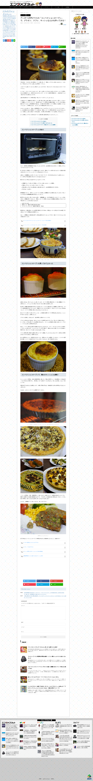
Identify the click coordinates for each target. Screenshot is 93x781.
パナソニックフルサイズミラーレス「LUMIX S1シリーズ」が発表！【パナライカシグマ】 (83, 731)
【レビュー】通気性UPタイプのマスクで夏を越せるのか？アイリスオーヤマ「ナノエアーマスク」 (82, 67)
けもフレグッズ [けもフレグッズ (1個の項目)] (11, 32)
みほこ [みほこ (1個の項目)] (8, 25)
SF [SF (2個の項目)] (13, 15)
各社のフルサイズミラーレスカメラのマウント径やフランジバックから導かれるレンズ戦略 (83, 737)
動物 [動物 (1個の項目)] (7, 30)
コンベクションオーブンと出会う (38, 121)
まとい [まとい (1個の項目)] (11, 25)
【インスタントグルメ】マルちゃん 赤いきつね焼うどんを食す (42, 647)
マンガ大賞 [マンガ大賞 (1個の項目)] (11, 24)
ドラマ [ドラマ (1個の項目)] (12, 33)
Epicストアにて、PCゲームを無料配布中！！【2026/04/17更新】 (30, 726)
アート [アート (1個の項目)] (4, 25)
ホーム (15, 7)
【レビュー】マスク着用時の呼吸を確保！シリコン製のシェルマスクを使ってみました (82, 74)
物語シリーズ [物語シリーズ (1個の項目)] (8, 20)
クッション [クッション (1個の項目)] (13, 26)
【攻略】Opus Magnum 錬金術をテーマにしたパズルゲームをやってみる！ (30, 737)
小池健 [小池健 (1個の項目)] (15, 24)
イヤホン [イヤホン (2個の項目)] (5, 18)
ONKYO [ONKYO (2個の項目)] (14, 18)
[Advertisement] (43, 35)
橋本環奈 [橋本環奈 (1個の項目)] (5, 30)
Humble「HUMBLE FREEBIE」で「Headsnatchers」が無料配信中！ (30, 748)
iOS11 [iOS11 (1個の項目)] (4, 37)
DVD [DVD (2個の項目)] (9, 19)
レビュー (36, 7)
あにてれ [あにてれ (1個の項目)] (7, 32)
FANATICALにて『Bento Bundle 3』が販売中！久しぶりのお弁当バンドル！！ (30, 742)
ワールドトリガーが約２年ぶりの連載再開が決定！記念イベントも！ (65, 726)
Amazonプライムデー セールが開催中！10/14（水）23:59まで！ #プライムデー (82, 52)
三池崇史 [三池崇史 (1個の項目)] (7, 36)
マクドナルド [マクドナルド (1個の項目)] (7, 31)
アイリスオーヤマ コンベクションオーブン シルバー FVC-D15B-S (37, 220)
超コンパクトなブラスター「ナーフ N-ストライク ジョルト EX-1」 (43, 677)
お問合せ (52, 778)
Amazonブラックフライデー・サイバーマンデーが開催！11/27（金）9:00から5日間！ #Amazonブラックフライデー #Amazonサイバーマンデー (82, 43)
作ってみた (24, 589)
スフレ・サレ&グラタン (29, 546)
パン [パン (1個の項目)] (10, 31)
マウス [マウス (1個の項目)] (9, 33)
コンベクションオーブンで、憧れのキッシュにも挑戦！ (43, 124)
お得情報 (67, 7)
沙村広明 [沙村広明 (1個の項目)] (10, 36)
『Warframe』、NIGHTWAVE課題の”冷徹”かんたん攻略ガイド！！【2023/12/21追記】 (30, 731)
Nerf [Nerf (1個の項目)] (9, 26)
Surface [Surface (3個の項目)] (5, 15)
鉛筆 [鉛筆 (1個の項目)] (6, 23)
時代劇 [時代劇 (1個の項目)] (5, 36)
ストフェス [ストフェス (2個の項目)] (9, 18)
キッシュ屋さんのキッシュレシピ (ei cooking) (33, 551)
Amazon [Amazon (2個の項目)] (11, 15)
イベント (46, 7)
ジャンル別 (57, 7)
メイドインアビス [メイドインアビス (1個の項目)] (11, 30)
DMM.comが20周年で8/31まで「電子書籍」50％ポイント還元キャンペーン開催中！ (65, 731)
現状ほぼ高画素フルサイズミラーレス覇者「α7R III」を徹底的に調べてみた (83, 726)
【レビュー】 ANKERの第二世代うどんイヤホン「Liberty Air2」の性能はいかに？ (82, 108)
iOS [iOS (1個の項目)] (10, 26)
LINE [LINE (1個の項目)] (6, 25)
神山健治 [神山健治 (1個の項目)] (6, 26)
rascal (64, 24)
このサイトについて (46, 778)
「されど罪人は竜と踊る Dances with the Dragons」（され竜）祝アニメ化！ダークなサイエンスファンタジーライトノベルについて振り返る (65, 738)
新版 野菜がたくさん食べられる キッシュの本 (33, 555)
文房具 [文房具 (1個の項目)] (11, 23)
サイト (22, 631)
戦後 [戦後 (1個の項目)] (4, 24)
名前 (22, 622)
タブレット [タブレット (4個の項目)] (8, 14)
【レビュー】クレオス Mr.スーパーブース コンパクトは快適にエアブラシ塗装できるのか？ (48, 740)
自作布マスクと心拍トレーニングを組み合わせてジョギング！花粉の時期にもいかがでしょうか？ (82, 81)
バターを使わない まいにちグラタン (31, 542)
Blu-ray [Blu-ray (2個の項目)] (6, 19)
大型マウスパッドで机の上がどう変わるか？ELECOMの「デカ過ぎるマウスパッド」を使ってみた (82, 101)
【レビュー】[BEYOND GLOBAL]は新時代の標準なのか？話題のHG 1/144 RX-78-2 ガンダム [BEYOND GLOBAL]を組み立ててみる (48, 753)
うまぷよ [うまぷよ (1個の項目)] (14, 36)
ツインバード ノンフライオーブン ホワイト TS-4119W (35, 224)
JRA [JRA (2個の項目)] (4, 19)
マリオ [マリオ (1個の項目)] (9, 23)
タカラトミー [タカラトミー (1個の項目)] (13, 19)
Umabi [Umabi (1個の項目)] (12, 31)
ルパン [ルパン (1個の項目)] (4, 26)
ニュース (25, 7)
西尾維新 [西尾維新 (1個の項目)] (4, 20)
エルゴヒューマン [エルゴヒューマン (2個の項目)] (12, 17)
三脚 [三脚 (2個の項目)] (8, 15)
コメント (23, 605)
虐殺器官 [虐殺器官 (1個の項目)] (12, 20)
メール (22, 627)
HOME (40, 778)
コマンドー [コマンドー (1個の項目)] (7, 24)
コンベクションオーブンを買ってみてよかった (41, 123)
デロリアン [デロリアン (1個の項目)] (14, 25)
